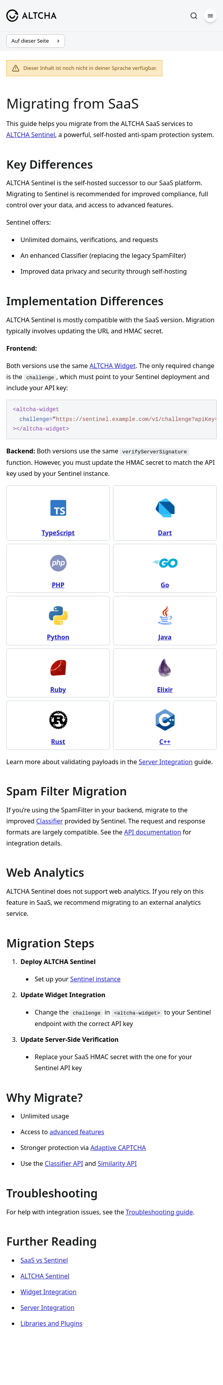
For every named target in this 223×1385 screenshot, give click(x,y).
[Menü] (210, 15)
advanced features (77, 1132)
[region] (111, 419)
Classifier (49, 821)
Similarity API (117, 1163)
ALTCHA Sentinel (30, 134)
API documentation (152, 832)
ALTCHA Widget (112, 365)
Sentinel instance (95, 979)
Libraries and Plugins (51, 1323)
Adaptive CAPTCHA (118, 1147)
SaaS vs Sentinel (44, 1260)
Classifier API (64, 1163)
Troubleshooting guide (159, 1212)
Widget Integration (48, 1291)
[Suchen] (194, 16)
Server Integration (166, 761)
